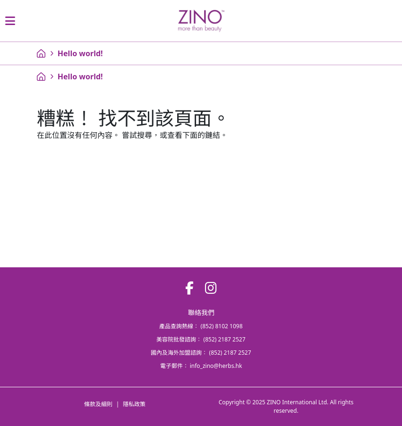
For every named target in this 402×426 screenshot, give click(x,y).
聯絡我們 (201, 312)
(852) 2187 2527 (225, 339)
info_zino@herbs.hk (216, 366)
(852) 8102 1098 (222, 326)
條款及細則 (98, 404)
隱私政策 (134, 404)
